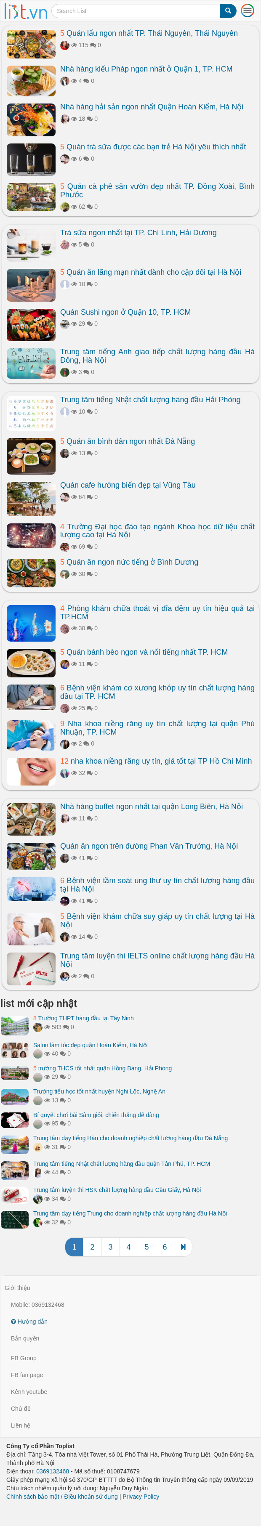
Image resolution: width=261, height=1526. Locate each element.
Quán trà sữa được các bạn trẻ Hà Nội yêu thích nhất (153, 147)
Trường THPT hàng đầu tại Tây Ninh (83, 1018)
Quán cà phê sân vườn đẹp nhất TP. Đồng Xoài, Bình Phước (157, 190)
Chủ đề (21, 1408)
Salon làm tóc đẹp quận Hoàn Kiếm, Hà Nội (90, 1045)
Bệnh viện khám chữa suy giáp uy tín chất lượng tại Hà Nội (157, 920)
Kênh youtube (29, 1391)
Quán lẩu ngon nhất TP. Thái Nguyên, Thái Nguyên (149, 33)
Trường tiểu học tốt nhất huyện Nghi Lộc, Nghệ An (99, 1091)
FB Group (24, 1358)
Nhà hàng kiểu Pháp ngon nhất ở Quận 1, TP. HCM (146, 69)
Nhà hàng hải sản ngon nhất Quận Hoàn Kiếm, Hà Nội (151, 107)
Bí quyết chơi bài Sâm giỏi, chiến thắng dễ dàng (96, 1115)
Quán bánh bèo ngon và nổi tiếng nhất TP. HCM (144, 652)
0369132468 (52, 1471)
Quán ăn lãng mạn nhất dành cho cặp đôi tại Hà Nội (150, 272)
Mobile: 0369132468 (37, 1304)
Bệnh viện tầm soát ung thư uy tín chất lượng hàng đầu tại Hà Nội (157, 884)
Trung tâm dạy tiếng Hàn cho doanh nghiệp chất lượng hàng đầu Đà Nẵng (130, 1138)
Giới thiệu (17, 1287)
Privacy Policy (141, 1496)
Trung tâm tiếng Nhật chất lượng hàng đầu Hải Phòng (150, 399)
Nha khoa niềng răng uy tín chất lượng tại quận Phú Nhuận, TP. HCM (157, 727)
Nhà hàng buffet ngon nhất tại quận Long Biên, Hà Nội (151, 806)
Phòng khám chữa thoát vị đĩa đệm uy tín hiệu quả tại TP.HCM (157, 612)
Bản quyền (25, 1338)
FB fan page (27, 1375)
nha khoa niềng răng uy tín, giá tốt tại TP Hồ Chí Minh (156, 761)
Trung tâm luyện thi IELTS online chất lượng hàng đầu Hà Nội (157, 960)
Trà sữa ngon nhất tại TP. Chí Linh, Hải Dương (138, 232)
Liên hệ (20, 1425)
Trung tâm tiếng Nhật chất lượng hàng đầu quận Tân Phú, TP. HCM (121, 1163)
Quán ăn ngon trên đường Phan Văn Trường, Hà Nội (149, 846)
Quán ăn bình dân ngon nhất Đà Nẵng (127, 441)
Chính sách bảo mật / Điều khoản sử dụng (62, 1496)
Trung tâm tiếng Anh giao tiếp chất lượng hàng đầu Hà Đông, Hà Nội (157, 356)
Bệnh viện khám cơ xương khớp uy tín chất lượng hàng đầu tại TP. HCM (157, 692)
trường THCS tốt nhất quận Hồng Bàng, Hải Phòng (102, 1068)
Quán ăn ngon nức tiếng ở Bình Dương (129, 562)
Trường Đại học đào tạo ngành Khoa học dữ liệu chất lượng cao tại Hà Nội (157, 531)
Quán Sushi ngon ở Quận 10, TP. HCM (125, 312)
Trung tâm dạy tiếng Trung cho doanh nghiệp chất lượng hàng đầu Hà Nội (130, 1213)
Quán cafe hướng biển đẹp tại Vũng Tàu (128, 485)
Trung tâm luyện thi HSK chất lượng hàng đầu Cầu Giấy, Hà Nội (117, 1189)
